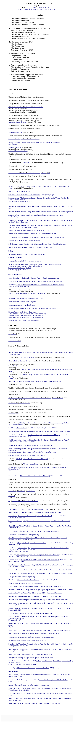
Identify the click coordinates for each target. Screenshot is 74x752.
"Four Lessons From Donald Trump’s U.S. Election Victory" (39, 608)
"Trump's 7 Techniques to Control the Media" (31, 543)
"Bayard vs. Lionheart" (26, 613)
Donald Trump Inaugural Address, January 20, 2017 (24, 234)
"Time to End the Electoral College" (19, 361)
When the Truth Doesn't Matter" (35, 570)
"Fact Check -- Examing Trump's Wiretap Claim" (23, 703)
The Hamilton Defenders (16, 445)
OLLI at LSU (33, 7)
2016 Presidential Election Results (19, 315)
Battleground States (14, 576)
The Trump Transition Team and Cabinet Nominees (24, 195)
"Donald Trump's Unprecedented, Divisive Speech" (36, 630)
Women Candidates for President (18, 230)
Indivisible (11, 590)
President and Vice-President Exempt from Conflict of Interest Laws (29, 206)
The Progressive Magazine (16, 583)
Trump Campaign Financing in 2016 (19, 268)
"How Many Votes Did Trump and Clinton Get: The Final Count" (28, 281)
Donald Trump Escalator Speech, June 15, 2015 (23, 247)
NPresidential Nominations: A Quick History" (34, 476)
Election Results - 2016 (15, 312)
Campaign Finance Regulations (18, 266)
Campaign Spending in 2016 (17, 261)
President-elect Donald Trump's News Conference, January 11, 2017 (29, 599)
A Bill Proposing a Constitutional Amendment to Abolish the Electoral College (47, 352)
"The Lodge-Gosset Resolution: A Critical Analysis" (32, 459)
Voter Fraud (12, 640)
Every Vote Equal (14, 366)
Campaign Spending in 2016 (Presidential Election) (24, 637)
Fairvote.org (12, 320)
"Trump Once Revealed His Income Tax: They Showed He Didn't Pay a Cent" (42, 644)
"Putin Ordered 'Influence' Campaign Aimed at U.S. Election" (38, 698)
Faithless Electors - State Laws (17, 151)
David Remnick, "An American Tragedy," (21, 512)
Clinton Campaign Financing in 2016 (19, 269)
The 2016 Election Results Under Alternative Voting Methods (27, 293)
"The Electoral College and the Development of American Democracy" (38, 555)
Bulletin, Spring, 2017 (45, 7)
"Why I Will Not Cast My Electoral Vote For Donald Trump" (40, 560)
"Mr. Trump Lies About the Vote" (18, 531)
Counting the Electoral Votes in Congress (21, 455)
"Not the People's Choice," (31, 464)
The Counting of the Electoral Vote (19, 308)
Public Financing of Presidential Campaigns (22, 264)
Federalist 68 (26, 163)
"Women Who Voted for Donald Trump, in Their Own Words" (36, 603)
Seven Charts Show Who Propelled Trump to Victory (24, 278)
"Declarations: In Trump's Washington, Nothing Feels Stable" (38, 649)
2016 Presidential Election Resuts (18, 317)
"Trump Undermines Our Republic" (29, 586)
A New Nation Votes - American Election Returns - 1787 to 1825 (28, 237)
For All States (12, 144)
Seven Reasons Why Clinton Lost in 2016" (32, 593)
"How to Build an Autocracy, (26, 654)
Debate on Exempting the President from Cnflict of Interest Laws (50, 225)
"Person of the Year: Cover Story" (28, 580)
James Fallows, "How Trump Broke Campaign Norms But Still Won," (30, 516)
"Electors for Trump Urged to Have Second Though (44, 435)
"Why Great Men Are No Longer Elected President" (33, 668)
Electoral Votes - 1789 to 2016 (17, 240)
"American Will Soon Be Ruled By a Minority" (31, 573)
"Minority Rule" (21, 428)
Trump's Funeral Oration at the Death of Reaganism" (36, 623)
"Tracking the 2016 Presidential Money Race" (37, 244)
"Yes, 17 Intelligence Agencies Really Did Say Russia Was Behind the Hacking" (42, 688)
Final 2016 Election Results (17, 298)
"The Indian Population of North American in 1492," (36, 675)
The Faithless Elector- (15, 147)
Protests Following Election (17, 685)
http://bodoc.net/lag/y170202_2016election (42, 9)
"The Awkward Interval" (26, 357)
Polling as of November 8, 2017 (18, 254)
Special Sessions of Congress (17, 122)
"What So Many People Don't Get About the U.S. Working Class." (40, 616)
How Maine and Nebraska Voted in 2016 (21, 314)
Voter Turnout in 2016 (15, 305)
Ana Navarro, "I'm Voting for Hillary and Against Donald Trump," (28, 509)
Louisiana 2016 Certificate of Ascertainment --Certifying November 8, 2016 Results (34, 142)
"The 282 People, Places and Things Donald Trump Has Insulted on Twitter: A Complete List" (37, 538)
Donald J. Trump (13, 191)
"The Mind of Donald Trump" (30, 633)
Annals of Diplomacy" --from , (53, 680)
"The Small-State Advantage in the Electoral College (24, 431)
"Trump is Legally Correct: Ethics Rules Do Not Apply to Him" (38, 215)
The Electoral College (15, 132)
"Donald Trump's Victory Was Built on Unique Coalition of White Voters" (31, 526)
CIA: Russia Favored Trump (48, 565)
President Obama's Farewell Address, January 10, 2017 (25, 596)
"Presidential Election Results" (17, 534)
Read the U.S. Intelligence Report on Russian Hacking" (34, 693)
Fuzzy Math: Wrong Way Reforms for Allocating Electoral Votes (28, 381)
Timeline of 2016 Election (16, 301)
